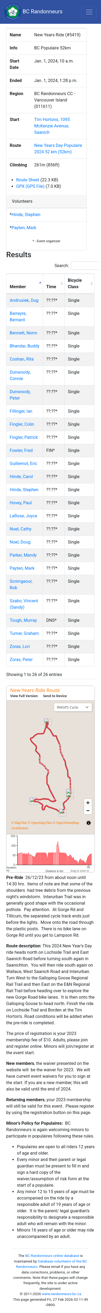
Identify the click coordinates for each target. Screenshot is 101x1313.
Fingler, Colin (22, 424)
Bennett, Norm (23, 332)
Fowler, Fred (21, 450)
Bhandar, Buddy (24, 346)
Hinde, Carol (21, 476)
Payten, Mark (24, 227)
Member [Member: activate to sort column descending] (18, 286)
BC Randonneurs (33, 11)
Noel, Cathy (21, 529)
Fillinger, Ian (21, 411)
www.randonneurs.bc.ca (61, 1294)
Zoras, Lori (20, 646)
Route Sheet (27, 179)
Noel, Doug (20, 542)
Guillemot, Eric (23, 463)
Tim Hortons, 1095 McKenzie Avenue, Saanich (52, 126)
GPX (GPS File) (30, 186)
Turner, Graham (24, 633)
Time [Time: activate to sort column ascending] (51, 286)
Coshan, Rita (22, 359)
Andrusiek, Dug (24, 300)
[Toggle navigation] (89, 12)
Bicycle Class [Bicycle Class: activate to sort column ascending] (75, 283)
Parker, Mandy (23, 555)
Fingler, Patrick (24, 437)
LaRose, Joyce (23, 515)
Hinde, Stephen (26, 214)
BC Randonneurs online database (52, 1255)
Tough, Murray (23, 620)
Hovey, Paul (21, 502)
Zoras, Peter (21, 659)
